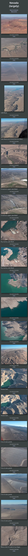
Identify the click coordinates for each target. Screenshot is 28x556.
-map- (14, 36)
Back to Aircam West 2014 (14, 10)
